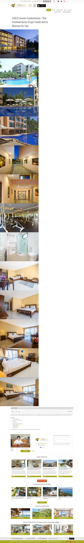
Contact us (70, 10)
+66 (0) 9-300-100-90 (37, 1)
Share (42, 447)
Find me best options (42, 480)
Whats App (25, 451)
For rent (53, 10)
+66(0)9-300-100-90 (41, 443)
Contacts (33, 450)
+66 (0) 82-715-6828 (26, 1)
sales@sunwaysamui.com (41, 445)
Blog (65, 10)
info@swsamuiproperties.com (17, 538)
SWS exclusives (60, 10)
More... (12, 499)
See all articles (42, 502)
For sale (49, 10)
